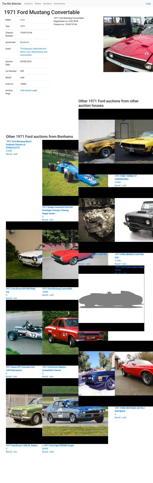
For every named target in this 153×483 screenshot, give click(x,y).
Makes (38, 3)
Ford (22, 20)
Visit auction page (28, 90)
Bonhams (24, 42)
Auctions (28, 3)
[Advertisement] (40, 116)
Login (148, 3)
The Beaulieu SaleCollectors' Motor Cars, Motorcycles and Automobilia (33, 51)
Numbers (47, 3)
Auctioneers (59, 3)
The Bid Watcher (11, 3)
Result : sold (131, 270)
